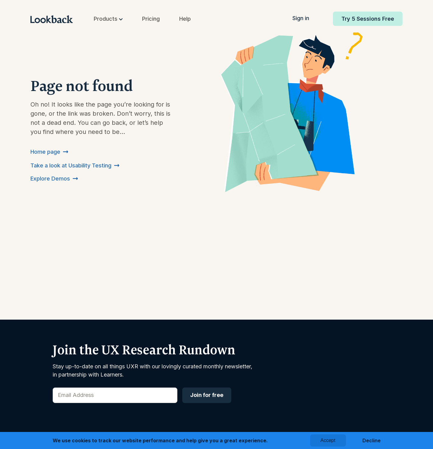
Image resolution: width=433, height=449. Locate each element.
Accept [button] (327, 440)
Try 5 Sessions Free (367, 19)
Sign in (300, 18)
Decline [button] (371, 440)
